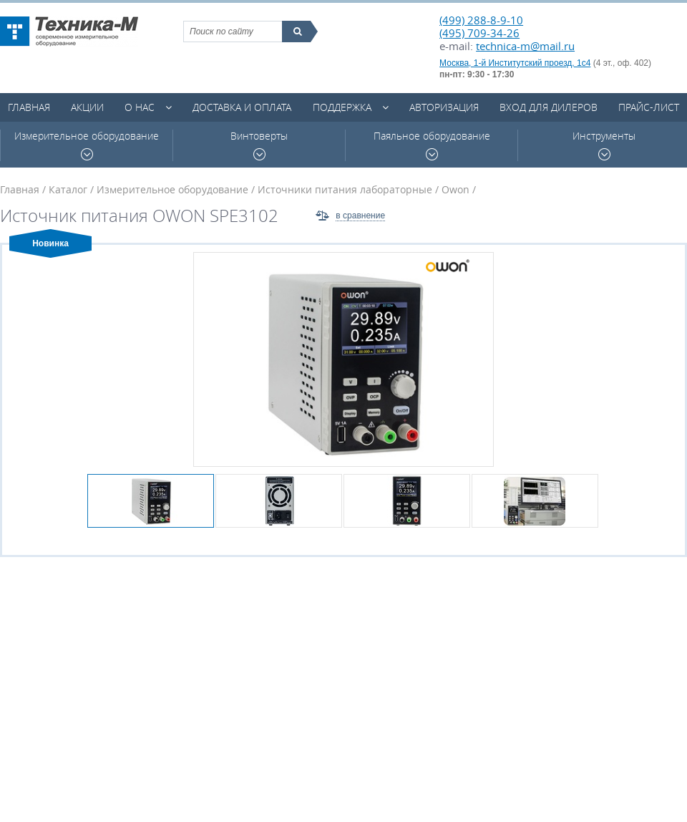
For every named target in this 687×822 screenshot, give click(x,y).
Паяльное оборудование (432, 145)
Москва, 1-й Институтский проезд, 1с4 (514, 63)
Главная (29, 107)
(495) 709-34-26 (479, 33)
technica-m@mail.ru (525, 46)
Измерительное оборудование (86, 145)
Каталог (68, 189)
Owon (455, 189)
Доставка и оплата (242, 107)
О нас (140, 107)
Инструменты (603, 145)
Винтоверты (259, 145)
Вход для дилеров (549, 107)
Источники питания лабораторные (345, 189)
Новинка (50, 243)
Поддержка (342, 107)
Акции (87, 107)
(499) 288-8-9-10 (481, 20)
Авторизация (444, 107)
